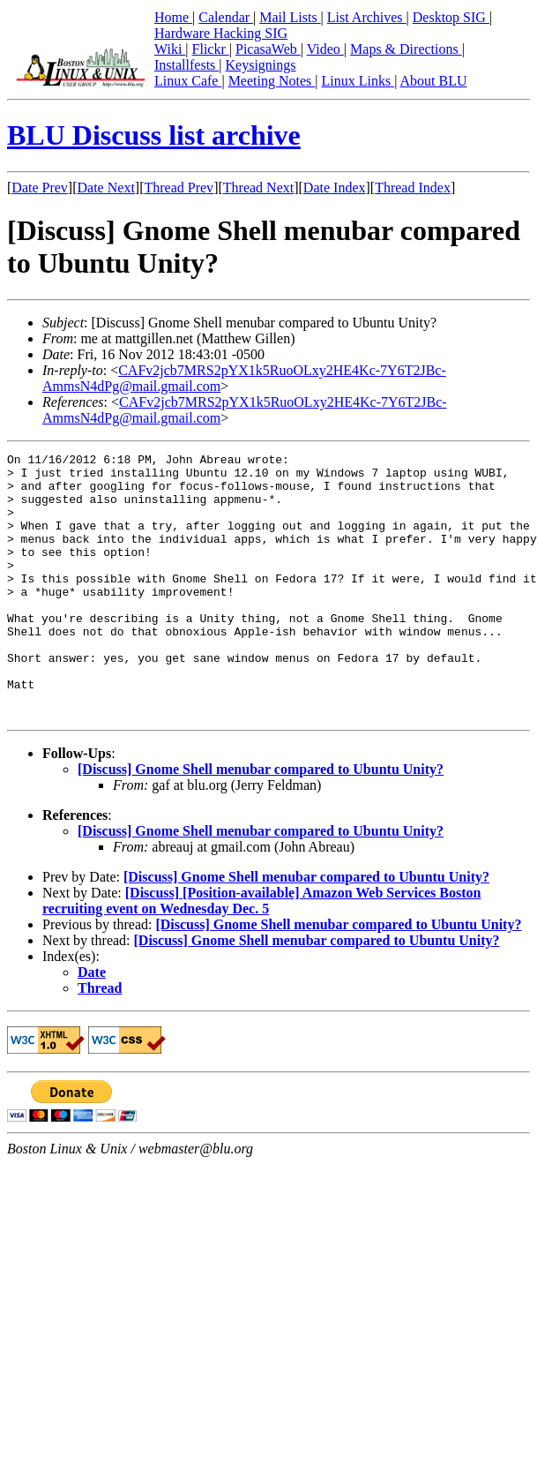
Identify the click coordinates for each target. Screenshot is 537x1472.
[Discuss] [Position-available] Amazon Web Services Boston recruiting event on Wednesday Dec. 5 (261, 953)
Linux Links (357, 80)
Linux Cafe (187, 80)
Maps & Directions (406, 48)
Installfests (186, 64)
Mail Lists (289, 17)
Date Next (106, 187)
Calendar (225, 17)
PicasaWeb (268, 48)
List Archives (366, 17)
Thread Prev (178, 187)
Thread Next (258, 187)
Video (325, 48)
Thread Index (413, 187)
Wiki (169, 48)
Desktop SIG (451, 17)
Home (173, 17)
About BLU (432, 80)
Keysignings (261, 64)
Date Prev (39, 187)
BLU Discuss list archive (154, 135)
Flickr (210, 48)
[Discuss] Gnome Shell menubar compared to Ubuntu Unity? (261, 822)
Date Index (334, 187)
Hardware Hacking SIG (220, 33)
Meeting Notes (272, 80)
